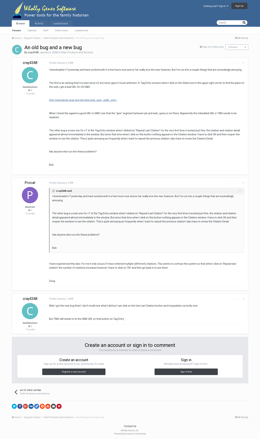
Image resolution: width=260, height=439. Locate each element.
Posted (60, 62)
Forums (16, 30)
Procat (30, 182)
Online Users (61, 30)
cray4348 (33, 52)
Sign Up (239, 6)
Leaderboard (81, 30)
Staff (45, 30)
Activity (39, 23)
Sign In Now (186, 372)
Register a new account (74, 372)
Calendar (32, 30)
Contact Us (130, 426)
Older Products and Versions (77, 52)
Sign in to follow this (213, 47)
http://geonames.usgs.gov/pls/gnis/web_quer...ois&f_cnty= (82, 100)
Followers (233, 47)
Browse (20, 23)
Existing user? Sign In (216, 6)
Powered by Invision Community (130, 433)
